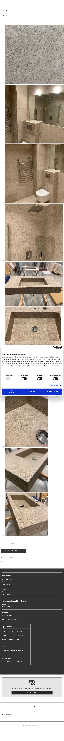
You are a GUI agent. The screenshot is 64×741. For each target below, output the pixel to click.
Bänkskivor (5, 582)
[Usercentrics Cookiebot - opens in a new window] (54, 347)
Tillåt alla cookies (52, 391)
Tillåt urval (32, 391)
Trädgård (4, 589)
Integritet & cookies (7, 715)
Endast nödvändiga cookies (12, 391)
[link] (32, 682)
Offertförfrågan (6, 594)
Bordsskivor (5, 592)
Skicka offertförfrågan (13, 551)
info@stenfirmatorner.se (11, 619)
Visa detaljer (54, 385)
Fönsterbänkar (6, 587)
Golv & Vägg (6, 584)
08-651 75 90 (10, 616)
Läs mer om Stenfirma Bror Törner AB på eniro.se (32, 725)
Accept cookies (32, 692)
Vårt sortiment (6, 579)
